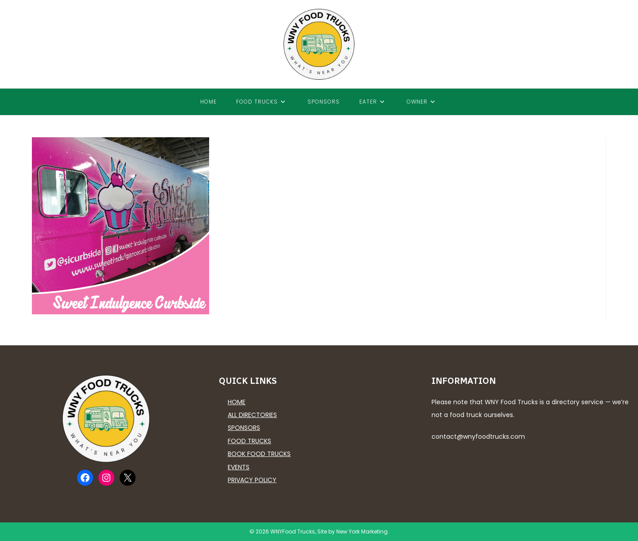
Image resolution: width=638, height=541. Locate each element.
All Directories (252, 414)
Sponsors (244, 427)
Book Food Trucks (259, 453)
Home (236, 402)
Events (238, 467)
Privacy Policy (252, 479)
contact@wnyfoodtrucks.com (478, 436)
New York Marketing (362, 531)
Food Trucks (249, 441)
